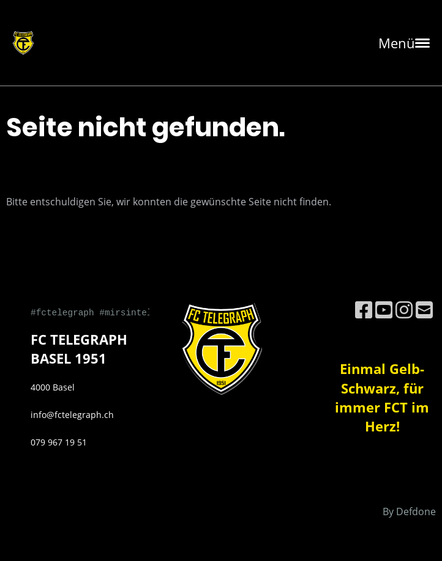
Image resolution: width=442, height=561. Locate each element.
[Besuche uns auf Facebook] (363, 309)
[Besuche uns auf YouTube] (383, 309)
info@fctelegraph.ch (72, 414)
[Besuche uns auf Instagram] (404, 309)
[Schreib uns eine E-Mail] (424, 309)
